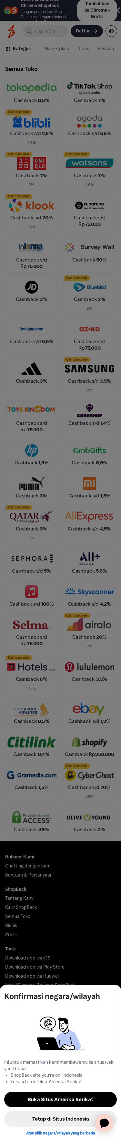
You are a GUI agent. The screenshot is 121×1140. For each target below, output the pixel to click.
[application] (104, 1123)
